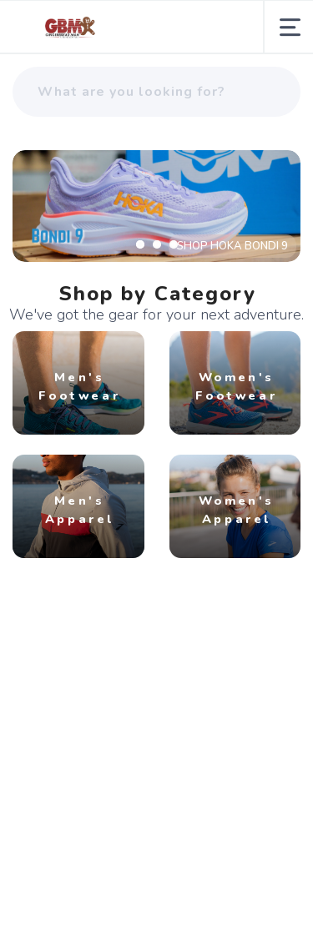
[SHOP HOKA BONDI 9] (156, 206)
